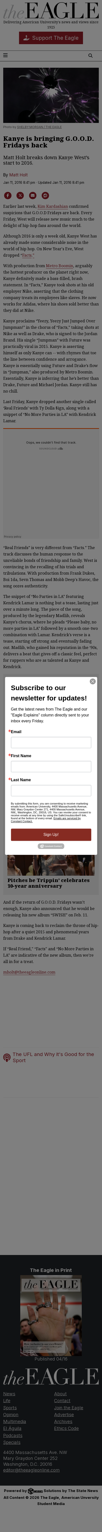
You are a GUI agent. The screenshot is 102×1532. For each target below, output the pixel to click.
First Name (21, 756)
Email (16, 732)
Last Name (21, 780)
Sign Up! (51, 834)
